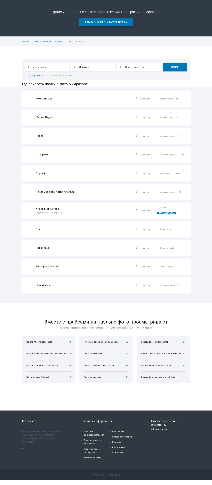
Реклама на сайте (92, 462)
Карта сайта (118, 457)
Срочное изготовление (61, 75)
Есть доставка (36, 75)
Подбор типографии (122, 442)
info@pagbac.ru (158, 430)
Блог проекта (118, 452)
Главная (26, 41)
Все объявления (43, 41)
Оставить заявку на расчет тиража (106, 22)
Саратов (59, 41)
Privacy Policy (113, 480)
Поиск (175, 67)
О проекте (117, 447)
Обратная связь (159, 434)
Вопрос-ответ (119, 436)
